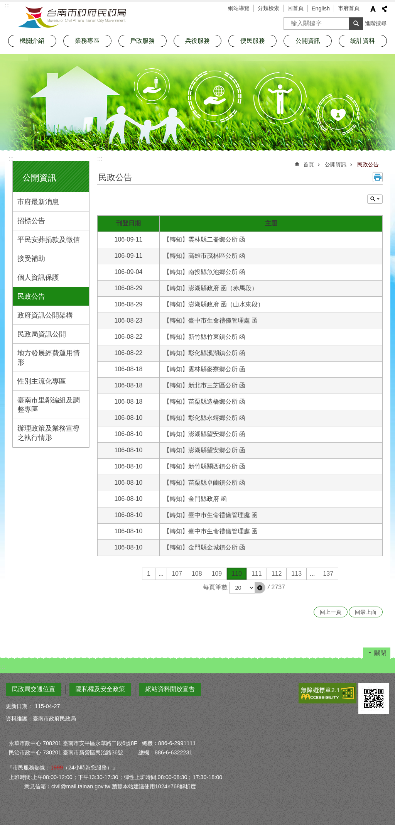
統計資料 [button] (362, 40)
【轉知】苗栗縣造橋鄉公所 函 (204, 401)
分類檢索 (268, 8)
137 (328, 573)
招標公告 (31, 221)
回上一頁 (330, 612)
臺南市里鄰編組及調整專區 (48, 404)
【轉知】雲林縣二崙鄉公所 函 (204, 239)
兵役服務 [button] (197, 40)
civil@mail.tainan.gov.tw (80, 786)
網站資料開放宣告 (170, 689)
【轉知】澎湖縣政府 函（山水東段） (214, 304)
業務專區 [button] (87, 40)
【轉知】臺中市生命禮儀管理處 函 (211, 320)
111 (257, 573)
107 (177, 573)
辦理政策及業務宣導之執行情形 (48, 432)
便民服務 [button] (252, 40)
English (321, 8)
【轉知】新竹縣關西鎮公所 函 (204, 466)
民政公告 (31, 296)
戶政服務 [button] (142, 40)
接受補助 (31, 258)
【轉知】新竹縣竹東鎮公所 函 (204, 336)
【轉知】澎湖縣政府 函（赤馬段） (211, 288)
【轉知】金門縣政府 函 (195, 498)
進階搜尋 (376, 23)
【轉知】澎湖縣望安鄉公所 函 (204, 434)
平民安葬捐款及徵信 (48, 239)
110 (236, 573)
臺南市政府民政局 (72, 17)
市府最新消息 (38, 202)
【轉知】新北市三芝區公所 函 (204, 385)
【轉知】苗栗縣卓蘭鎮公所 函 (204, 482)
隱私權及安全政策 (100, 689)
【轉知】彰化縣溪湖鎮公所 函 (204, 353)
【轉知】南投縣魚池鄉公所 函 (204, 272)
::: (11, 158)
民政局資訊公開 (41, 334)
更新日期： (19, 706)
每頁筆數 (215, 587)
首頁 (308, 164)
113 (296, 573)
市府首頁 (349, 8)
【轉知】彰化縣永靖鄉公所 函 (204, 417)
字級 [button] (373, 9)
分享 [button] (384, 9)
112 (277, 573)
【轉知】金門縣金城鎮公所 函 (204, 547)
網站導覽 (239, 8)
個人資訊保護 (38, 277)
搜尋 (290, 21)
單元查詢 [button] (375, 199)
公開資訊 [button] (307, 40)
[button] (260, 587)
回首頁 (295, 8)
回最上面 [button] (365, 612)
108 (197, 573)
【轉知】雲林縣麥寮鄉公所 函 (204, 369)
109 (217, 573)
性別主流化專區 (41, 381)
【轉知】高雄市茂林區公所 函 (204, 255)
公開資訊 (39, 178)
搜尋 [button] (356, 23)
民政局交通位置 (33, 689)
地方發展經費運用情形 (48, 357)
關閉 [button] (380, 653)
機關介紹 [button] (32, 40)
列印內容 (378, 177)
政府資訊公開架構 (45, 315)
